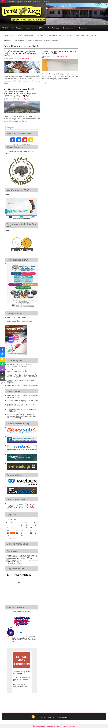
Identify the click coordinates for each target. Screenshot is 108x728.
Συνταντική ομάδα (69, 28)
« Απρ (12, 538)
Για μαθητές (41, 35)
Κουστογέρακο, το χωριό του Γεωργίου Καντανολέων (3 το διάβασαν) (20, 405)
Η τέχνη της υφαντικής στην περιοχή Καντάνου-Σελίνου (59, 52)
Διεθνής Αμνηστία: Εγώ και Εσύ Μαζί (21, 225)
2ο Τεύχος (10, 317)
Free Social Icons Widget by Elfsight (21, 144)
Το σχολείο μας (17, 28)
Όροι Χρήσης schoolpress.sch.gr (44, 726)
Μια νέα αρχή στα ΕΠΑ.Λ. (35, 28)
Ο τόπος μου (91, 35)
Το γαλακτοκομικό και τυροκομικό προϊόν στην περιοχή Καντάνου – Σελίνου (20, 53)
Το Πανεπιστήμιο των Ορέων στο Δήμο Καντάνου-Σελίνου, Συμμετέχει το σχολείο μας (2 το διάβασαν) (21, 416)
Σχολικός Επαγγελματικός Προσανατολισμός (43, 40)
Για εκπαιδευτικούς (55, 35)
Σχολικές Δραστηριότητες (25, 35)
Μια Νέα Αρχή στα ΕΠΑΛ (18, 190)
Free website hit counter (21, 612)
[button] (2, 349)
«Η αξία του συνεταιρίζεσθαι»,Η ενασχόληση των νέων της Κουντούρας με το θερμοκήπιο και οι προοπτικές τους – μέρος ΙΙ (21, 92)
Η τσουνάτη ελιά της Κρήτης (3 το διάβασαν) (22, 401)
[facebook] (12, 139)
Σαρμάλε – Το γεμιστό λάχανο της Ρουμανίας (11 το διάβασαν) (22, 396)
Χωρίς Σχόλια (24, 59)
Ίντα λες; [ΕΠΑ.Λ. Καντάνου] (57, 717)
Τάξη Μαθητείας (53, 28)
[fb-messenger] (18, 139)
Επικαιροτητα (8, 35)
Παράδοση (80, 35)
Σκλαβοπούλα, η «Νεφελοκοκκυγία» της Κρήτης (20, 381)
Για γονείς (69, 35)
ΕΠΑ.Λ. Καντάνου (15, 147)
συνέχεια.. (45, 83)
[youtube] (24, 139)
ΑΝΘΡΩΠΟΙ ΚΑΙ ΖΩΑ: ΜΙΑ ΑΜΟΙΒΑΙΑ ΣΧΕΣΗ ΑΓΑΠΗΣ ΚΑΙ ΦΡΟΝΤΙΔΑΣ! (20, 365)
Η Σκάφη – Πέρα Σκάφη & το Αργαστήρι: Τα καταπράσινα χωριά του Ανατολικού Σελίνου (22, 376)
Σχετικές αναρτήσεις (15, 563)
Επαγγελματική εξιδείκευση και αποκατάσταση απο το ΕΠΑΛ (17, 370)
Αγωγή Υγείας (19, 40)
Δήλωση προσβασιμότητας (66, 726)
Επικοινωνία (83, 28)
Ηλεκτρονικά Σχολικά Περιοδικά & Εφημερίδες (24, 2)
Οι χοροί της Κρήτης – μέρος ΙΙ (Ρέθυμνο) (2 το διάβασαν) (22, 410)
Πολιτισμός (7, 40)
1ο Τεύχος (10, 321)
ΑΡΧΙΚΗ (5, 28)
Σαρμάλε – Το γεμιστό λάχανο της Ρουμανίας (22, 385)
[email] (30, 139)
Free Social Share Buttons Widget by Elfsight (7, 383)
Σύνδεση (46, 2)
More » (8, 154)
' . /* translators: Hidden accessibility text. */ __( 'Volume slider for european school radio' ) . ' (23, 639)
